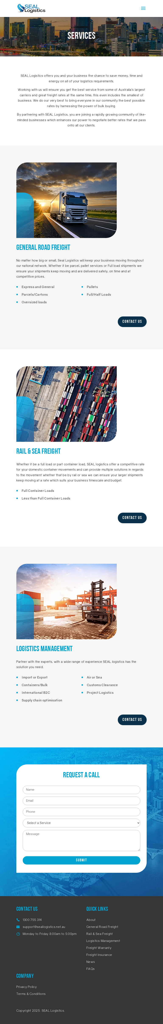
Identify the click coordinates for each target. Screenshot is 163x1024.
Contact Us (132, 322)
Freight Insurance (99, 955)
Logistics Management (103, 941)
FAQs (90, 969)
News (90, 962)
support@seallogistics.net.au (44, 927)
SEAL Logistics (53, 1011)
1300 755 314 (32, 920)
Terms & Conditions (31, 994)
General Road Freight (102, 927)
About (91, 920)
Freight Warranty (98, 948)
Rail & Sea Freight (99, 934)
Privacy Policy (26, 987)
